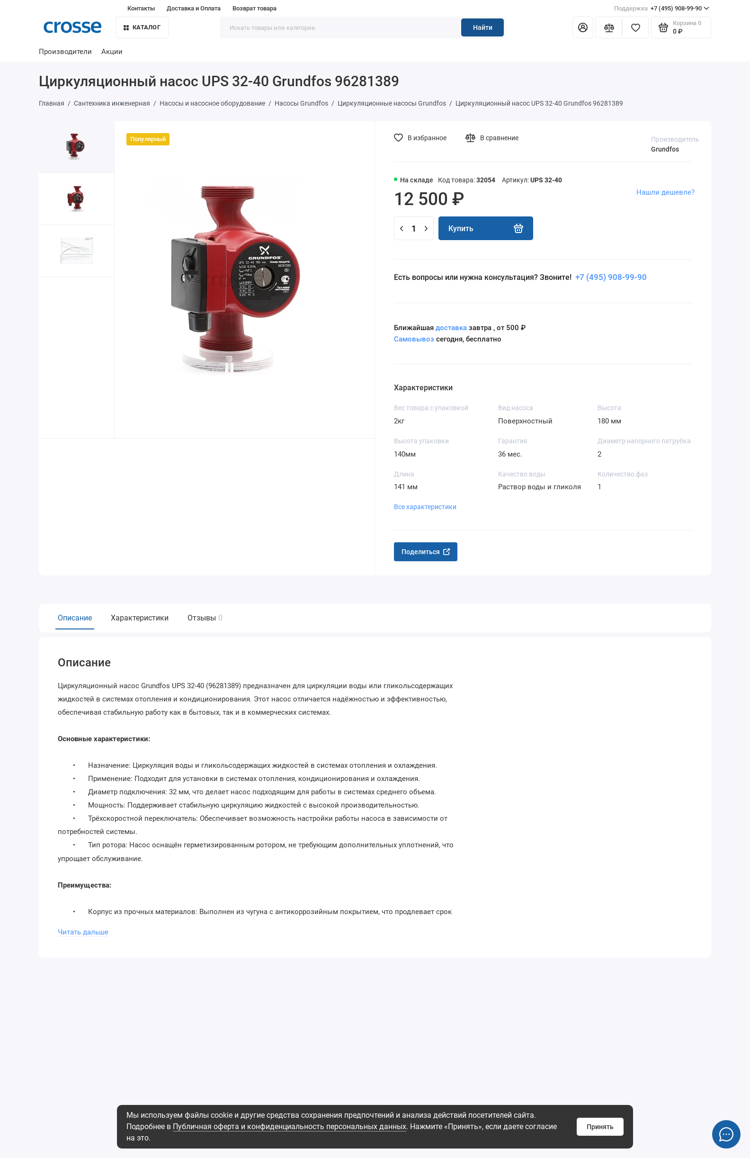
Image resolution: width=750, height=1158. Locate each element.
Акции (112, 51)
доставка (451, 327)
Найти (482, 27)
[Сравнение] (609, 27)
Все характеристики (425, 507)
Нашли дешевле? (665, 192)
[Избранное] (635, 27)
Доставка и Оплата (194, 8)
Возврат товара (254, 8)
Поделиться (426, 552)
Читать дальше (83, 931)
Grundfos (665, 149)
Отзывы (204, 617)
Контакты (141, 8)
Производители (65, 51)
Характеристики (140, 617)
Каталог (142, 27)
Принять (600, 1127)
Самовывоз (414, 339)
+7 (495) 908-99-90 (661, 8)
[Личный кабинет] (582, 27)
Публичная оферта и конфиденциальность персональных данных (289, 1126)
